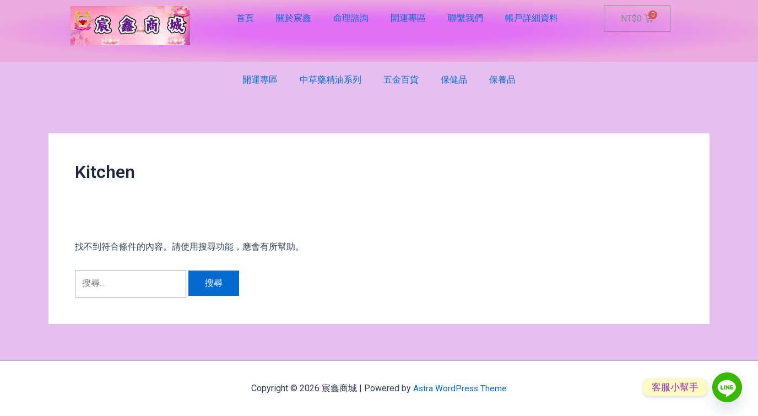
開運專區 (408, 18)
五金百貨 (401, 79)
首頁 (245, 18)
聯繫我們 (465, 18)
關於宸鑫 (293, 18)
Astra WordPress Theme (460, 388)
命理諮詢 (351, 18)
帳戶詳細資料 (531, 18)
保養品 (502, 79)
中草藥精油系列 (330, 79)
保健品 (454, 79)
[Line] (727, 387)
